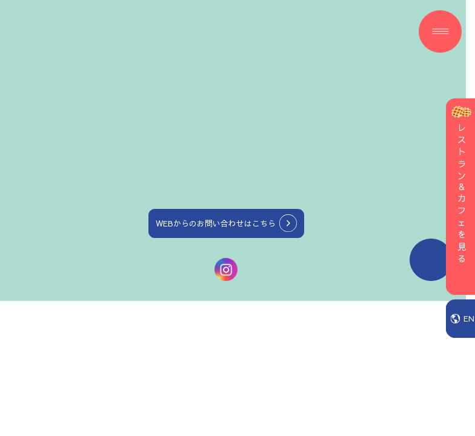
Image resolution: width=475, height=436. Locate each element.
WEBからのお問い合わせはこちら (216, 223)
